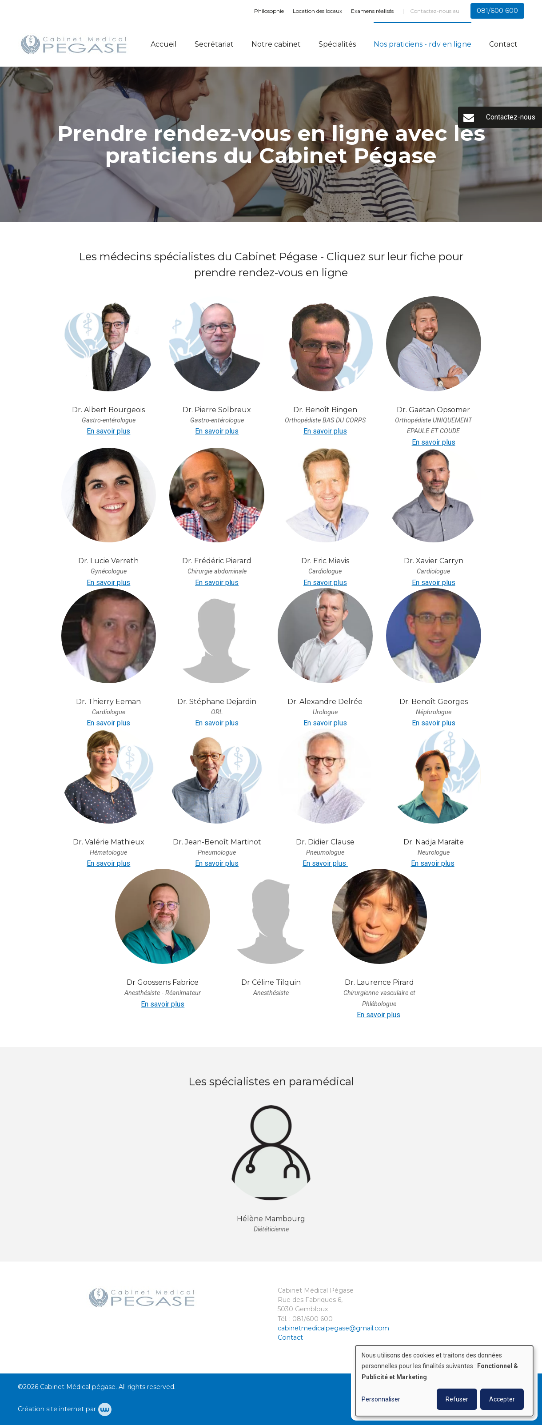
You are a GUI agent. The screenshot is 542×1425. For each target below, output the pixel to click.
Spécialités (337, 44)
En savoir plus (108, 431)
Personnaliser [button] (381, 1399)
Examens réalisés (372, 11)
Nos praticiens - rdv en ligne (422, 44)
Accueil (164, 44)
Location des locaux (317, 11)
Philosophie (269, 11)
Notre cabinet (276, 44)
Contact (503, 44)
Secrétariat (214, 44)
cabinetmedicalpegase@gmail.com (333, 1328)
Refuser (457, 1399)
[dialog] (444, 1380)
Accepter (502, 1399)
